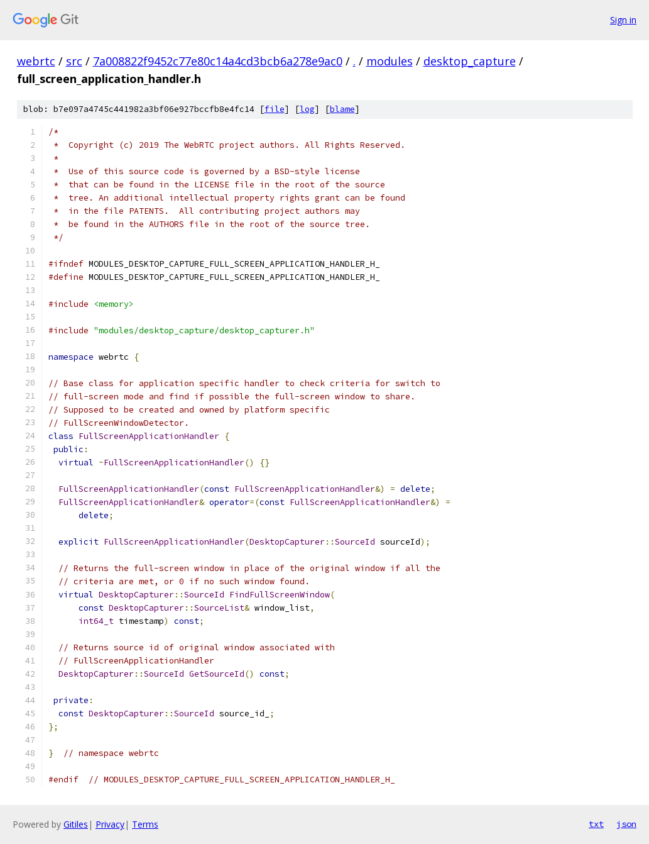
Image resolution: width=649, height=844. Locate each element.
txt (596, 824)
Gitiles (75, 824)
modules (389, 61)
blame (342, 109)
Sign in (623, 20)
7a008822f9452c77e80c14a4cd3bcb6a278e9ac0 (217, 61)
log (307, 109)
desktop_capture (469, 61)
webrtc (36, 61)
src (74, 61)
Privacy (109, 824)
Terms (145, 824)
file (275, 109)
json (626, 824)
